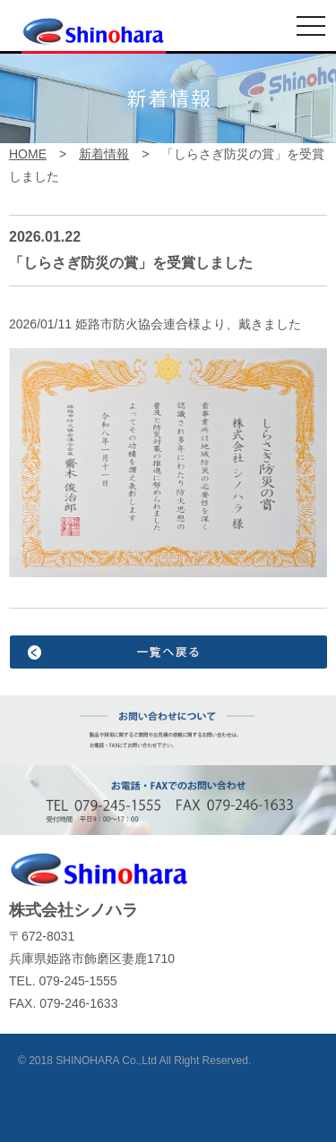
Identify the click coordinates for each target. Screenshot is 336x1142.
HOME (28, 154)
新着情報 (104, 154)
